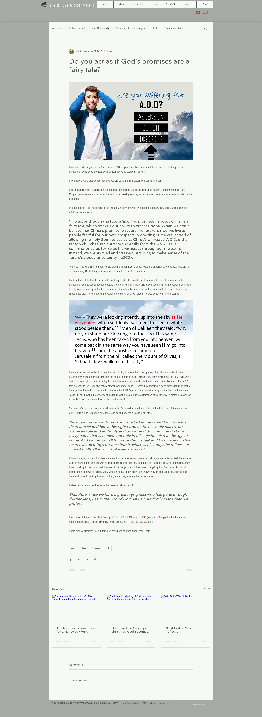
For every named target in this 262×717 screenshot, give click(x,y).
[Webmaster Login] (199, 704)
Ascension (96, 548)
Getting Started (76, 28)
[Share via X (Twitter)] (78, 559)
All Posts (57, 28)
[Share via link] (95, 559)
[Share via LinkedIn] (87, 559)
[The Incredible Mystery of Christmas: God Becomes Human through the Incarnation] (131, 608)
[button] (205, 28)
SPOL (155, 28)
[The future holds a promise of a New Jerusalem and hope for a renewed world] (76, 608)
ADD (107, 548)
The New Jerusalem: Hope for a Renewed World (75, 629)
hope (84, 548)
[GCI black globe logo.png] (44, 4)
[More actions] (191, 51)
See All (207, 588)
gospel (74, 548)
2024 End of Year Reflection (178, 629)
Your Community (100, 28)
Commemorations (173, 28)
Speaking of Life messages (130, 28)
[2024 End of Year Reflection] (185, 608)
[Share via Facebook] (70, 559)
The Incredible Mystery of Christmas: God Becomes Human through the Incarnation (130, 629)
